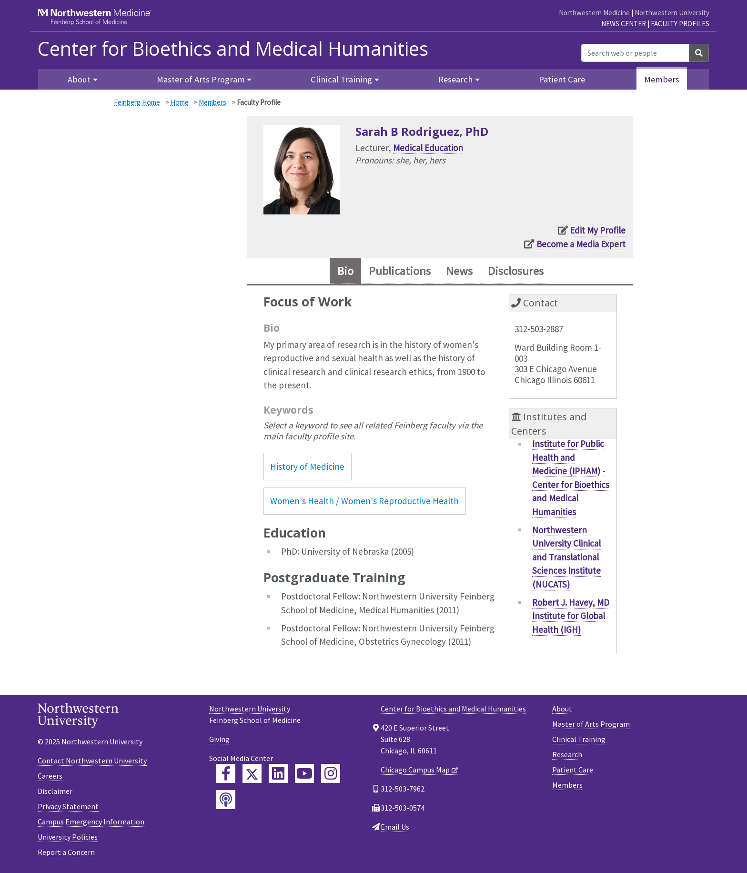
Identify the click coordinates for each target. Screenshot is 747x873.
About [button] (79, 79)
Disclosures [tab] (516, 271)
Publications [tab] (400, 271)
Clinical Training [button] (341, 79)
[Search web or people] (635, 53)
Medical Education (428, 147)
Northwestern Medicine (594, 12)
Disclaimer (55, 791)
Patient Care (562, 79)
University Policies (68, 837)
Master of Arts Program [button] (201, 79)
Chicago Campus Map (415, 769)
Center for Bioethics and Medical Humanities (233, 48)
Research (567, 754)
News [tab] (459, 271)
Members (661, 79)
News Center (623, 23)
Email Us (395, 827)
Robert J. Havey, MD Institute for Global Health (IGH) (570, 616)
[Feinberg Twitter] (252, 773)
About (562, 708)
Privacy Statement (68, 806)
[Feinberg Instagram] (330, 773)
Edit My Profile (598, 230)
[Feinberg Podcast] (225, 799)
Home (180, 102)
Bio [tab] (345, 271)
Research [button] (455, 79)
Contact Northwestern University (92, 760)
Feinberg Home (137, 102)
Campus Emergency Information (91, 821)
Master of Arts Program (591, 724)
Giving (219, 739)
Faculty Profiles (680, 23)
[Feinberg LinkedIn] (278, 773)
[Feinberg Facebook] (225, 773)
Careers (50, 776)
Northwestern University (672, 12)
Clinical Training (579, 739)
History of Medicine (307, 466)
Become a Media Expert (581, 244)
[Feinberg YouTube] (304, 773)
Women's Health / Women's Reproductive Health (364, 501)
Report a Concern (66, 852)
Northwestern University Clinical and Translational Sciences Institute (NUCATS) (566, 557)
